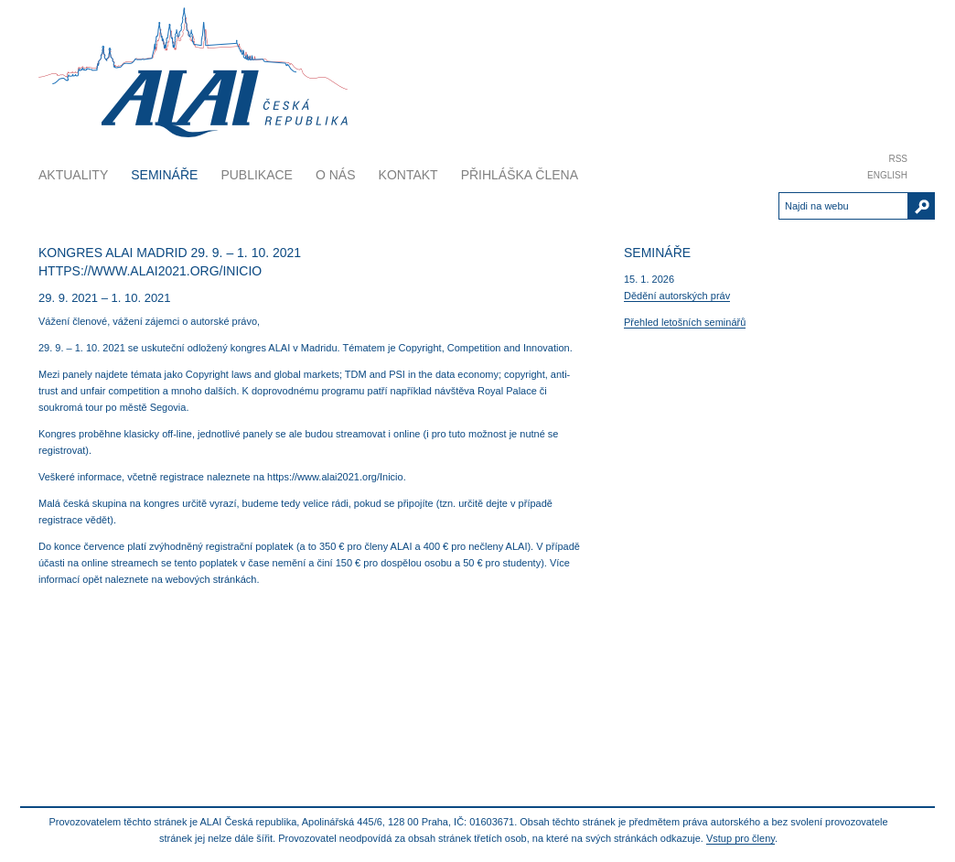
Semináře (164, 174)
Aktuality (73, 174)
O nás (336, 174)
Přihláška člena (519, 174)
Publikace (256, 174)
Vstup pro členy (740, 838)
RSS (897, 159)
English (887, 175)
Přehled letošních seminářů (685, 322)
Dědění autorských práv (677, 295)
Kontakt (408, 174)
